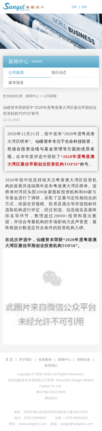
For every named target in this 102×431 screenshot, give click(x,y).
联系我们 (51, 365)
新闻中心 (32, 97)
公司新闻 (16, 73)
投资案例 (45, 359)
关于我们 (25, 359)
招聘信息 (83, 359)
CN (74, 7)
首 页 (9, 359)
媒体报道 (16, 83)
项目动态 (58, 73)
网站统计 (51, 398)
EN (84, 7)
